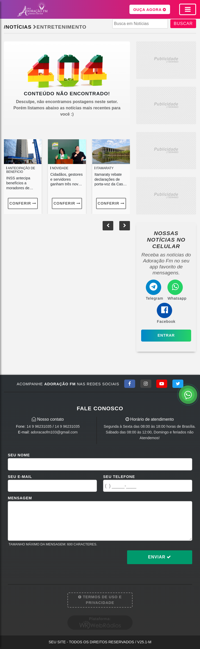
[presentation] (47, 561)
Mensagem (20, 498)
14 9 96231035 (39, 426)
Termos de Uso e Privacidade (100, 600)
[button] (124, 225)
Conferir (22, 203)
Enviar (159, 557)
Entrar (166, 335)
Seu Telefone (119, 477)
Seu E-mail (20, 477)
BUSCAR (183, 23)
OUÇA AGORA (149, 10)
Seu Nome (19, 455)
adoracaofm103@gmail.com (54, 432)
